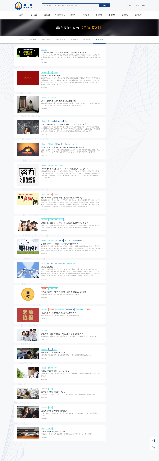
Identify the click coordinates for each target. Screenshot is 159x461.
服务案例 (112, 15)
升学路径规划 (60, 15)
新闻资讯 (33, 39)
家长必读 (99, 40)
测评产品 (125, 15)
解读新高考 (60, 39)
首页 (21, 15)
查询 (104, 5)
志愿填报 (46, 15)
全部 (22, 39)
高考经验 (86, 39)
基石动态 (138, 15)
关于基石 (128, 5)
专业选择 (33, 15)
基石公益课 (46, 39)
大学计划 (86, 15)
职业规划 (99, 15)
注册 (143, 5)
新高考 (73, 15)
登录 (137, 5)
